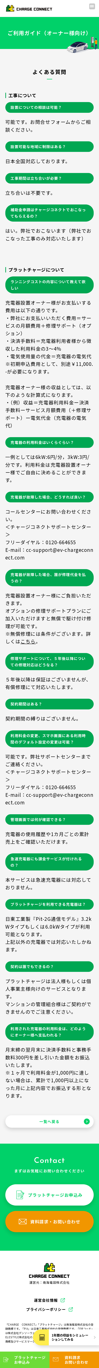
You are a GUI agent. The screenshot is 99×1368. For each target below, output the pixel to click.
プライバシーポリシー (46, 1309)
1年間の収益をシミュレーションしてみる (70, 1337)
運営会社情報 (46, 1300)
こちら (28, 641)
